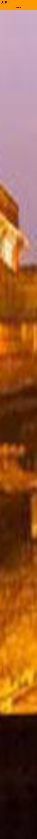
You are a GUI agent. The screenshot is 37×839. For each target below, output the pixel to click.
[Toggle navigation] (35, 2)
